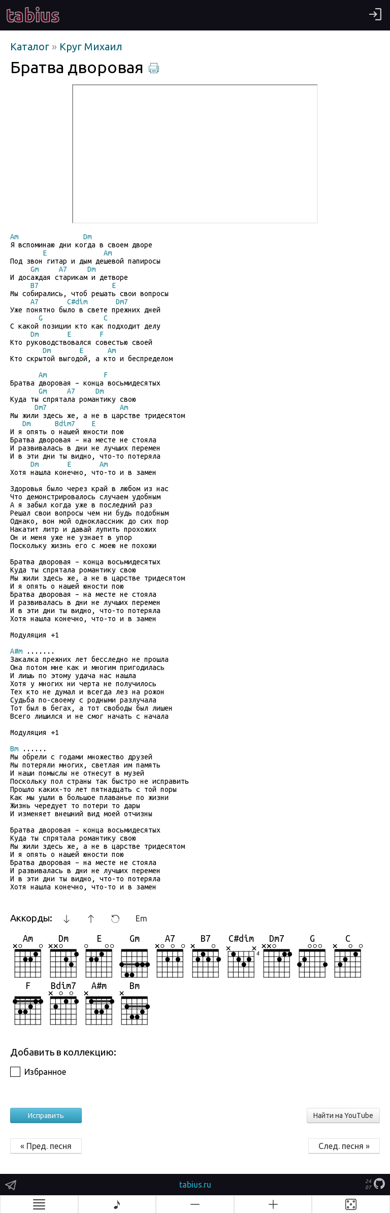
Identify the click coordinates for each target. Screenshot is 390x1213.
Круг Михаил (90, 46)
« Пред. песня (46, 1146)
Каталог (31, 46)
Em (141, 918)
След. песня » (344, 1146)
